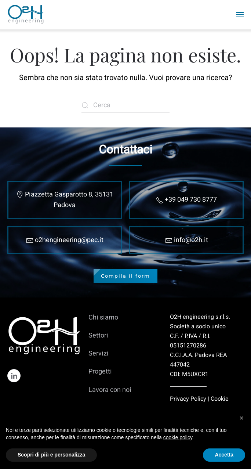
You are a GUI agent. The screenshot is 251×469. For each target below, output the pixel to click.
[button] (241, 418)
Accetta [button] (224, 455)
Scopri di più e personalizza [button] (51, 455)
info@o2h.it (191, 240)
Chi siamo (103, 317)
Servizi (98, 353)
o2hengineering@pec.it (69, 240)
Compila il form (125, 276)
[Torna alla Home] (26, 14)
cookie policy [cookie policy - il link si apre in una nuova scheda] (177, 437)
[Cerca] (125, 105)
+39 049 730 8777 (191, 200)
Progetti (100, 371)
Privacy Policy (188, 398)
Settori (98, 335)
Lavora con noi (109, 390)
